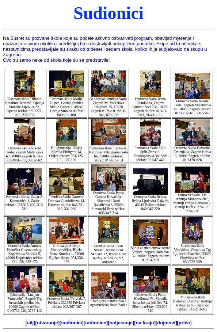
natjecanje (121, 322)
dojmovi (166, 322)
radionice (95, 322)
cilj (30, 322)
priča (184, 322)
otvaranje (47, 322)
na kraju (145, 322)
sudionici (71, 322)
